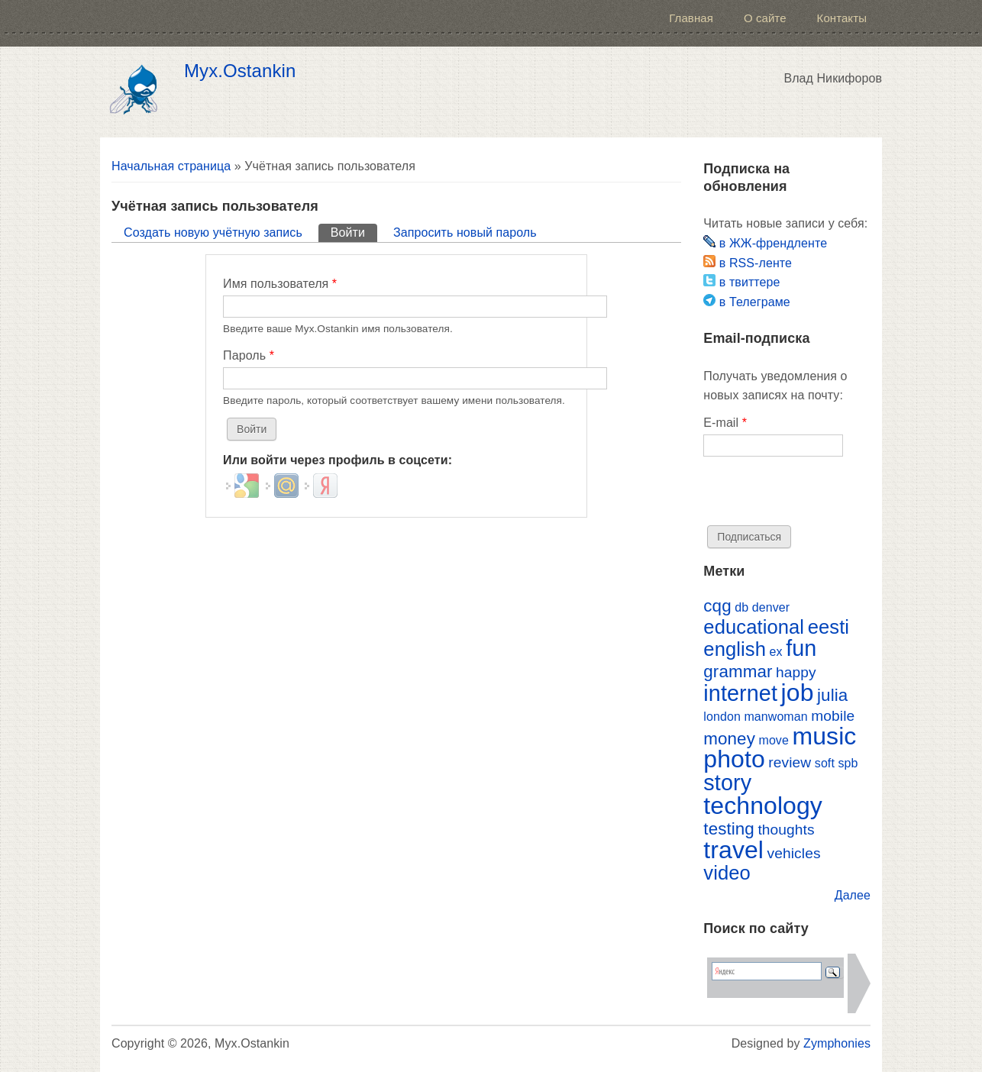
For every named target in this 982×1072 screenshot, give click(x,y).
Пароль (248, 355)
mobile (832, 716)
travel (733, 850)
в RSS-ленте (747, 263)
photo (733, 759)
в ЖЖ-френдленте (765, 243)
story (727, 782)
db (741, 607)
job (797, 692)
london (722, 716)
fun (801, 648)
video (727, 872)
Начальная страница (171, 166)
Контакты (842, 17)
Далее (853, 895)
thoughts (785, 830)
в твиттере (741, 282)
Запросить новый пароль (465, 232)
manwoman (775, 716)
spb (848, 763)
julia (832, 695)
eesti (828, 627)
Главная (691, 17)
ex (776, 651)
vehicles (794, 853)
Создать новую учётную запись (213, 232)
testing (728, 828)
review (789, 762)
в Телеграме (746, 301)
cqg (717, 605)
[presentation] (819, 495)
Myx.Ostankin (240, 71)
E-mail (725, 422)
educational (753, 627)
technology (762, 805)
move (773, 740)
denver (771, 607)
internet (740, 693)
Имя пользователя (280, 283)
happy (796, 672)
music (824, 736)
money (729, 738)
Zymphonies (837, 1043)
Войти (354, 231)
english (734, 649)
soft (825, 763)
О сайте (765, 17)
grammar (737, 671)
